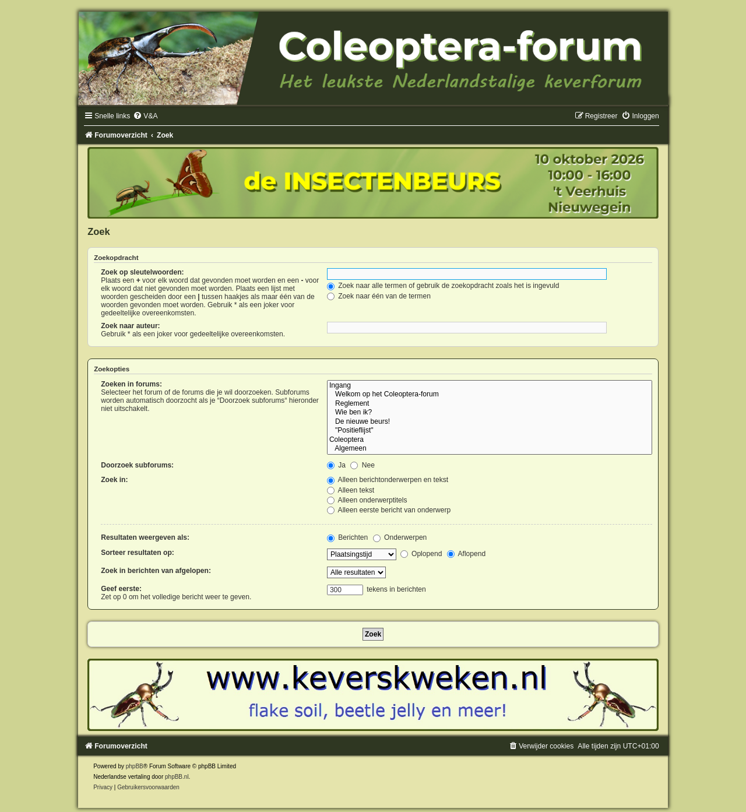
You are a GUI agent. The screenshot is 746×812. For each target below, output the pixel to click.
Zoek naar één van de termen (379, 296)
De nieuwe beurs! (489, 422)
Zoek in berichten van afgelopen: (156, 571)
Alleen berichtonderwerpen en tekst (387, 480)
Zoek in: (114, 480)
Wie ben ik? (489, 412)
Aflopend (466, 554)
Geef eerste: (121, 589)
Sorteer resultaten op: (137, 553)
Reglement (489, 404)
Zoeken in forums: (131, 384)
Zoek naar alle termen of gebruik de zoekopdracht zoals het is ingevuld (443, 286)
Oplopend (421, 554)
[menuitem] (145, 116)
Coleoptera (489, 440)
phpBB (134, 766)
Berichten (347, 537)
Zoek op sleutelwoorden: (142, 272)
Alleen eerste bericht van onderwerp (389, 510)
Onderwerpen (400, 537)
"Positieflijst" (489, 430)
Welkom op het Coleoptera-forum (489, 394)
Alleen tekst (350, 490)
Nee (362, 465)
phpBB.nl (177, 777)
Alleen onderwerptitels (367, 500)
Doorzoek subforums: (137, 465)
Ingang (489, 386)
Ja (336, 465)
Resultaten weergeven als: (145, 537)
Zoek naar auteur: (130, 326)
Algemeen (489, 449)
